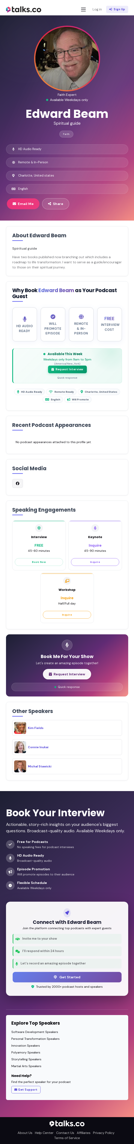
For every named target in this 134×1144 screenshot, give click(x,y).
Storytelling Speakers (26, 1059)
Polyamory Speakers (25, 1052)
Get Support (26, 1090)
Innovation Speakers (25, 1045)
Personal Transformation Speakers (35, 1039)
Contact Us (65, 1133)
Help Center (44, 1133)
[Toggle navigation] (83, 9)
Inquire (95, 565)
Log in (97, 9)
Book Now (39, 565)
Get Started (67, 977)
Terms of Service (67, 1138)
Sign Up (117, 9)
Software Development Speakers (34, 1032)
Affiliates (83, 1133)
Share (55, 203)
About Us (25, 1133)
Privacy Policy (103, 1133)
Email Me (23, 203)
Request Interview (67, 373)
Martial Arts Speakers (26, 1066)
